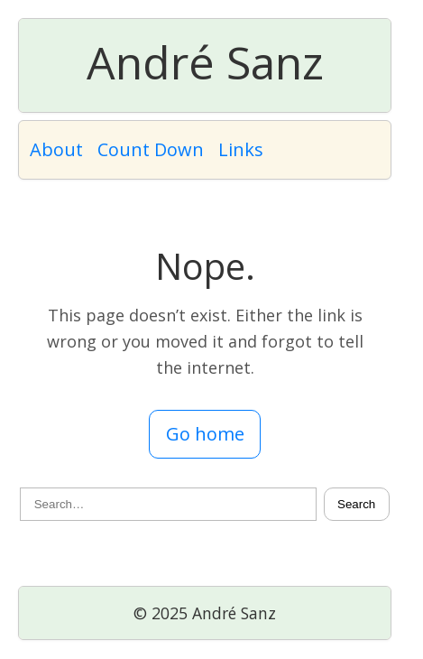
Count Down (150, 149)
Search (356, 504)
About (56, 149)
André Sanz (205, 62)
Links (240, 149)
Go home (205, 434)
